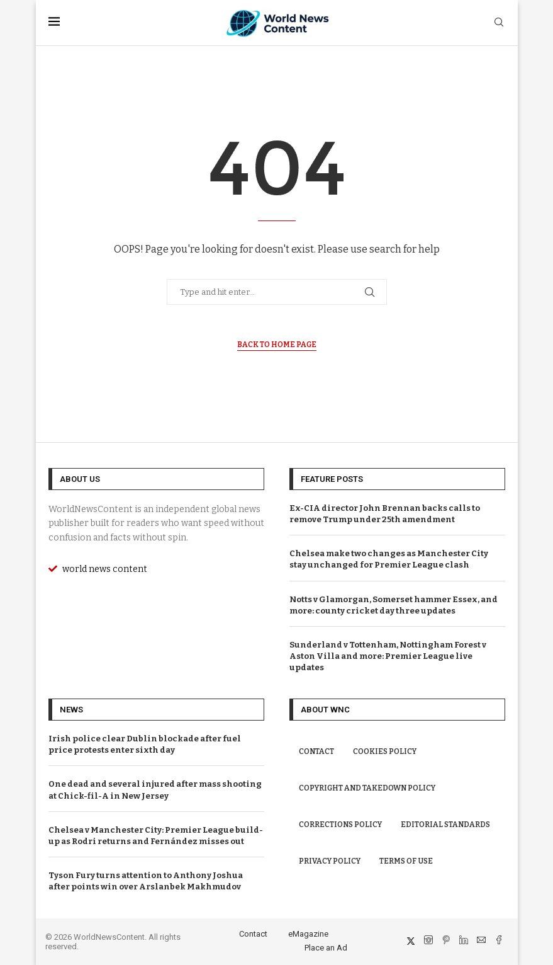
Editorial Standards (445, 824)
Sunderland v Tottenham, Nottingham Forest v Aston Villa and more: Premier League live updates (387, 656)
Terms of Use (406, 861)
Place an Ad (325, 947)
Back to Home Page (276, 344)
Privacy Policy (329, 861)
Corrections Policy (340, 824)
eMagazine (308, 934)
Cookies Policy (384, 751)
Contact (316, 751)
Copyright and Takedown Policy (367, 788)
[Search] (499, 23)
